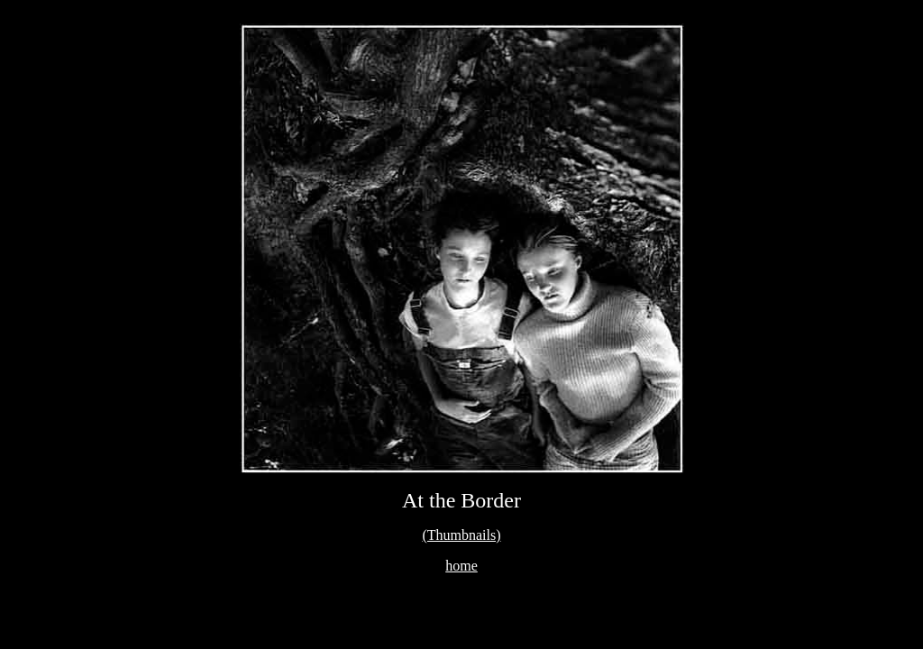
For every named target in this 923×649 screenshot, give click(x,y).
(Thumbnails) (461, 535)
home (461, 565)
